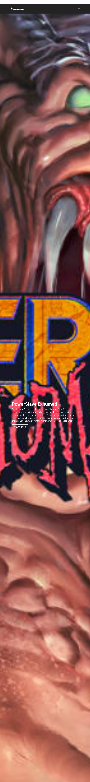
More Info (20, 427)
